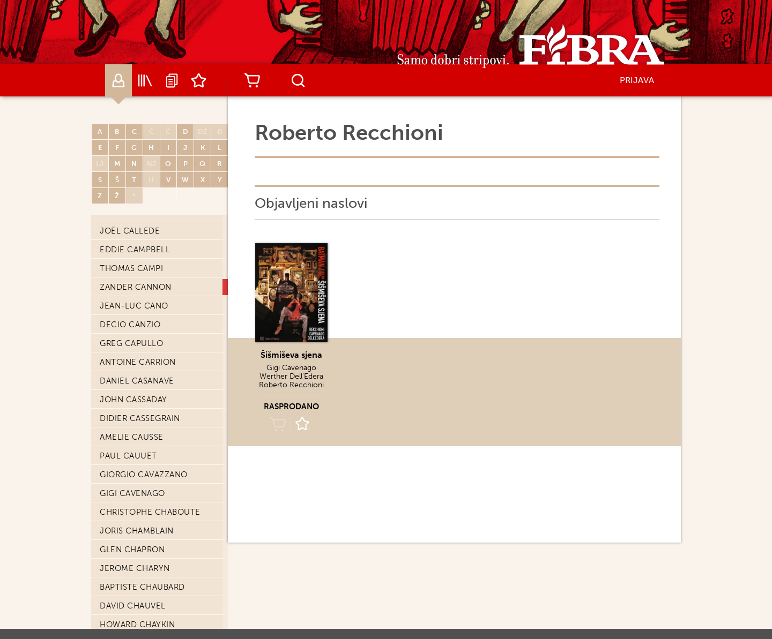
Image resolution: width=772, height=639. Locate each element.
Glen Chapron (132, 549)
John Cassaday (133, 399)
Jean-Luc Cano (134, 306)
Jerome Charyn (135, 568)
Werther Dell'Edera (291, 376)
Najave (172, 80)
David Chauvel (133, 606)
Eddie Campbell (135, 249)
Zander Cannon (136, 287)
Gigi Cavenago (132, 493)
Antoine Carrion (138, 362)
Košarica (252, 80)
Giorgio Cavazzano (144, 474)
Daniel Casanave (137, 381)
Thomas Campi (131, 268)
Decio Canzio (130, 324)
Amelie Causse (132, 437)
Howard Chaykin (137, 624)
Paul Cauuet (128, 456)
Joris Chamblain (137, 531)
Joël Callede (130, 231)
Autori (118, 80)
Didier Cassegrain (140, 418)
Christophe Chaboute (150, 512)
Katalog (145, 80)
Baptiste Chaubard (142, 587)
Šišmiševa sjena (291, 355)
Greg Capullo (131, 343)
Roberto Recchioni (291, 384)
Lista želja (198, 80)
